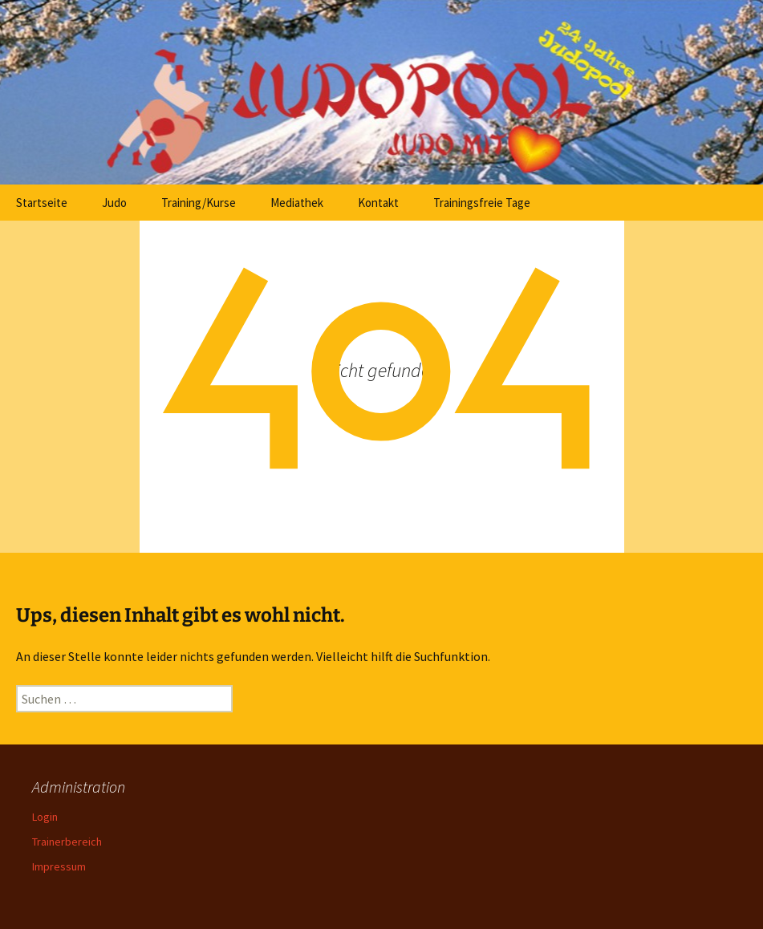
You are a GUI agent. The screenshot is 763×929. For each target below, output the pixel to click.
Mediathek (296, 202)
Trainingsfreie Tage (481, 202)
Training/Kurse (198, 202)
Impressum (59, 866)
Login (45, 816)
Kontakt (378, 202)
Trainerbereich (67, 841)
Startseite (41, 202)
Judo (114, 202)
